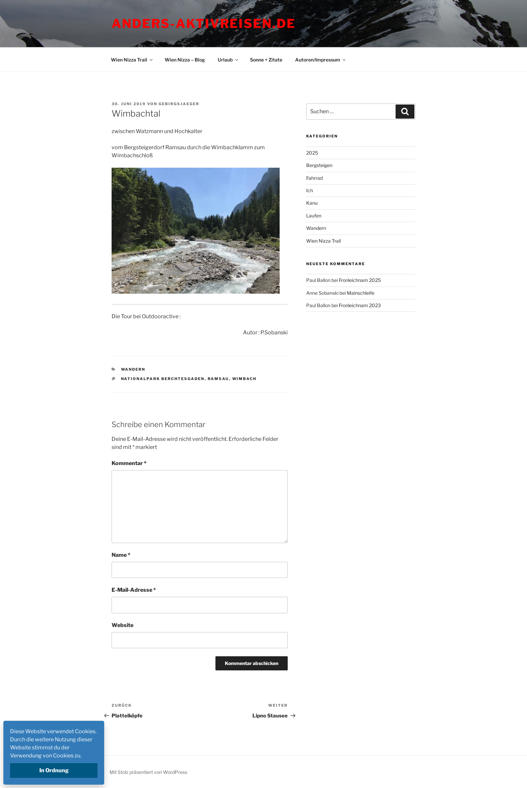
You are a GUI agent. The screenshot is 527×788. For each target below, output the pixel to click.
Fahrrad (314, 178)
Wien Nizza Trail (132, 60)
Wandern (133, 369)
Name (121, 555)
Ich (309, 190)
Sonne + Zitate (266, 60)
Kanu (312, 203)
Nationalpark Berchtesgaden (163, 378)
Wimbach (244, 378)
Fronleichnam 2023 (360, 305)
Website (122, 625)
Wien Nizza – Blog (185, 60)
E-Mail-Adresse (134, 590)
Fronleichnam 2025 (360, 280)
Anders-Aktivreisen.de (203, 23)
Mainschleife (360, 293)
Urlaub (228, 60)
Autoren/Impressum (321, 60)
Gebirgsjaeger (179, 103)
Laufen (313, 215)
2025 (312, 153)
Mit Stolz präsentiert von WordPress (148, 772)
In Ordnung (54, 770)
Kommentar (129, 463)
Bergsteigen (319, 165)
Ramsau (218, 378)
